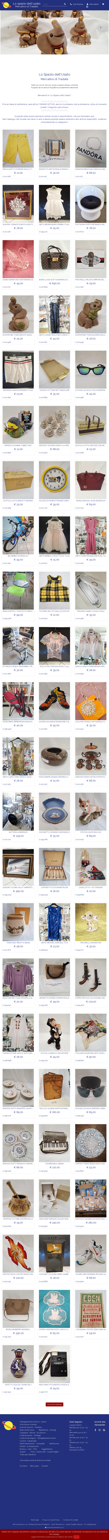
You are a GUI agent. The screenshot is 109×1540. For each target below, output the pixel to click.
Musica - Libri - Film (28, 1449)
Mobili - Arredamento (29, 1446)
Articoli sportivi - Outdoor (31, 1427)
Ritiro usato (34, 1466)
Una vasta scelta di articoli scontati (35, 1460)
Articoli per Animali (28, 1424)
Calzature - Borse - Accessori (32, 1433)
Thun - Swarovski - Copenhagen (44, 1452)
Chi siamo (23, 1466)
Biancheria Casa (27, 1430)
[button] (8, 27)
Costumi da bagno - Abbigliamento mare (38, 1438)
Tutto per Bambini (28, 1454)
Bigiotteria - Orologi (47, 1430)
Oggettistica (47, 1449)
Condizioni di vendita (70, 1520)
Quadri (22, 1452)
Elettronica (54, 1443)
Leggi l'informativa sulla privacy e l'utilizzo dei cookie (52, 1537)
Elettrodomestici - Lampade (32, 1443)
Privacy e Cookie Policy (51, 1520)
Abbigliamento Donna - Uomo (33, 1422)
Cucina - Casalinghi (28, 1441)
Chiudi (76, 1537)
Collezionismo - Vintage (30, 1435)
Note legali (35, 1520)
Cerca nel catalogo (54, 1404)
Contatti (44, 1466)
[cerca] (52, 4)
